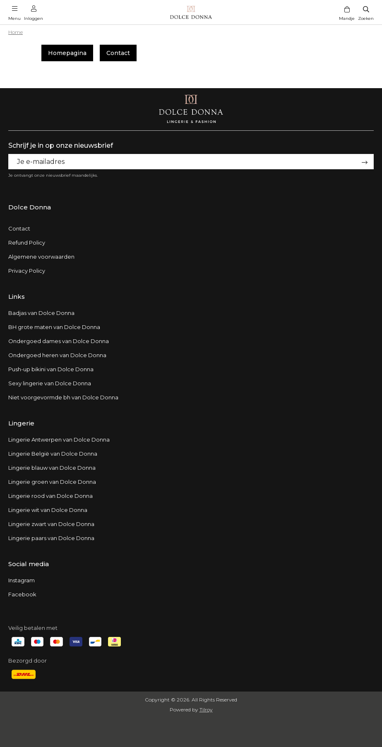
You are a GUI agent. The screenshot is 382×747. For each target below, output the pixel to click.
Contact (118, 53)
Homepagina (67, 53)
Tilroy (206, 709)
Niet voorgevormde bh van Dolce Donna (63, 397)
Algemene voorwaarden (41, 256)
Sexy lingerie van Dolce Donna (49, 383)
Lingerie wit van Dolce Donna (47, 510)
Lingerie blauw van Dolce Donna (52, 467)
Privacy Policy (26, 270)
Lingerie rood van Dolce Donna (50, 495)
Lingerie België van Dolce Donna (52, 453)
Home (15, 32)
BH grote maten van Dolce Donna (54, 327)
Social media (28, 564)
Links (16, 296)
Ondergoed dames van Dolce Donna (58, 341)
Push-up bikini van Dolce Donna (51, 369)
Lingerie (21, 423)
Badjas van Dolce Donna (41, 313)
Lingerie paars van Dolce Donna (51, 538)
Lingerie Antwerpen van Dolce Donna (59, 439)
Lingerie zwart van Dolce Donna (51, 524)
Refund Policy (26, 242)
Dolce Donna (29, 207)
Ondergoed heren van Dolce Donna (57, 355)
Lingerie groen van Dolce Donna (52, 481)
